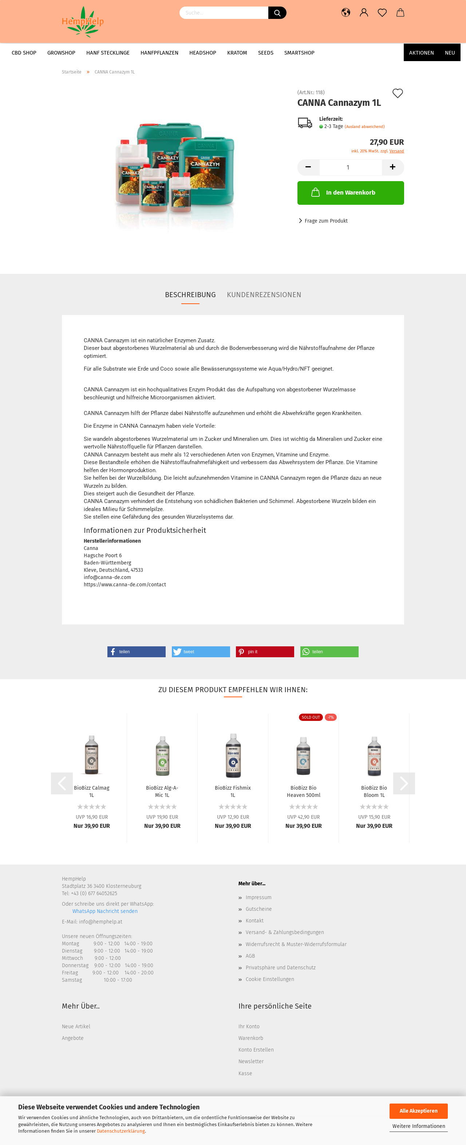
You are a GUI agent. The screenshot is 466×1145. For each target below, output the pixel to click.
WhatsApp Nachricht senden (104, 911)
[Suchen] (277, 13)
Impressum (259, 897)
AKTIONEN (421, 52)
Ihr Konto (249, 1027)
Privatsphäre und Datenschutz (281, 968)
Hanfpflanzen (159, 52)
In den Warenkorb (342, 192)
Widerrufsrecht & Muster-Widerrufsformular (296, 944)
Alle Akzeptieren (419, 1111)
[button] (136, 651)
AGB (250, 956)
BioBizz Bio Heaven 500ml (303, 791)
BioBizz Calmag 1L (91, 791)
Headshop (202, 52)
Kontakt (255, 921)
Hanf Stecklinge (108, 52)
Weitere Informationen (418, 1126)
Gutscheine (259, 909)
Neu (450, 52)
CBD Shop (24, 52)
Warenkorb (250, 1038)
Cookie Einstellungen (270, 979)
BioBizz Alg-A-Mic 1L (162, 791)
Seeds (265, 52)
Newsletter (251, 1061)
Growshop (61, 52)
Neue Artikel (76, 1027)
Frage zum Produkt (326, 221)
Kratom (237, 52)
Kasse (245, 1073)
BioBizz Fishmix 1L (233, 791)
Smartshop (299, 52)
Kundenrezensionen (264, 294)
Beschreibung (190, 294)
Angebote (73, 1038)
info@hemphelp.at (100, 922)
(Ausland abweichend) (365, 126)
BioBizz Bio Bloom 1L (374, 791)
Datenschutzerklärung (121, 1131)
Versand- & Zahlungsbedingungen (285, 932)
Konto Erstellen (256, 1050)
